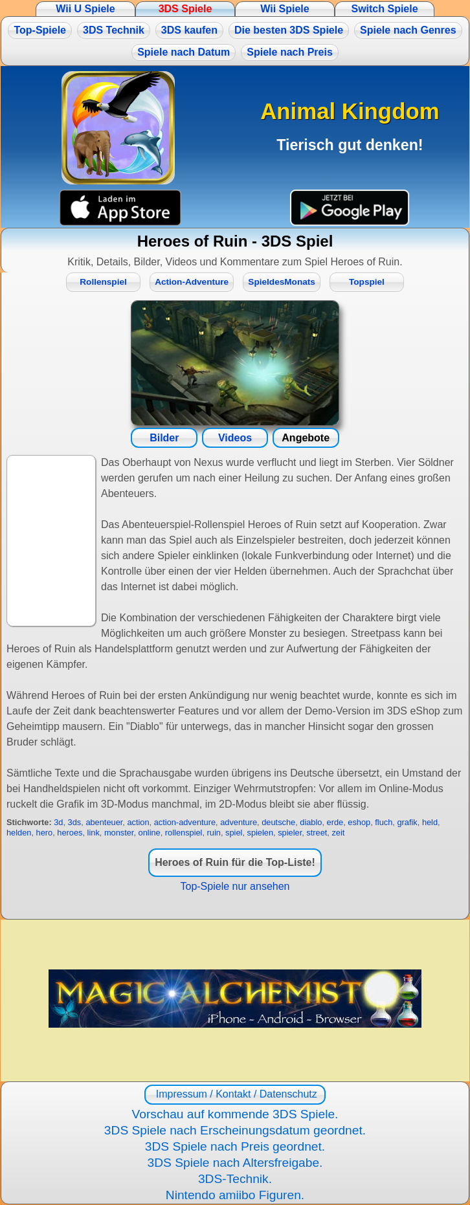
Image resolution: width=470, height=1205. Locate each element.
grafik (407, 822)
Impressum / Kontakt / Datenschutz (235, 1094)
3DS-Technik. (235, 1179)
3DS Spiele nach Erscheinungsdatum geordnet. (235, 1130)
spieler (290, 832)
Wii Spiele (284, 8)
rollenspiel (184, 832)
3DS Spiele (185, 8)
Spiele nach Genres (408, 30)
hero (44, 832)
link (93, 832)
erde (335, 822)
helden (18, 832)
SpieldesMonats (281, 282)
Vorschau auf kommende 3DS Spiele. (235, 1114)
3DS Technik (113, 30)
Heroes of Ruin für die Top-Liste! (235, 862)
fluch (383, 822)
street (316, 832)
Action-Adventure (192, 282)
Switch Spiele (384, 8)
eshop (359, 822)
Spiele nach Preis (290, 52)
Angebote (306, 437)
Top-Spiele (40, 30)
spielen (260, 832)
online (150, 832)
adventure (238, 822)
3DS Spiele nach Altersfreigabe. (235, 1162)
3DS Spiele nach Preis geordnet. (235, 1146)
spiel (233, 832)
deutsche (278, 822)
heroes (69, 832)
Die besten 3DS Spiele (288, 30)
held (430, 822)
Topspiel (367, 282)
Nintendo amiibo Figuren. (235, 1195)
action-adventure (185, 822)
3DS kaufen (189, 30)
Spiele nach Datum (183, 52)
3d (58, 822)
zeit (337, 832)
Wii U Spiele (85, 8)
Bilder (164, 437)
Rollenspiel (103, 282)
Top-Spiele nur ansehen (234, 886)
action (138, 822)
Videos (235, 437)
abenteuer (103, 822)
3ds (75, 822)
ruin (214, 832)
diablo (311, 822)
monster (119, 832)
